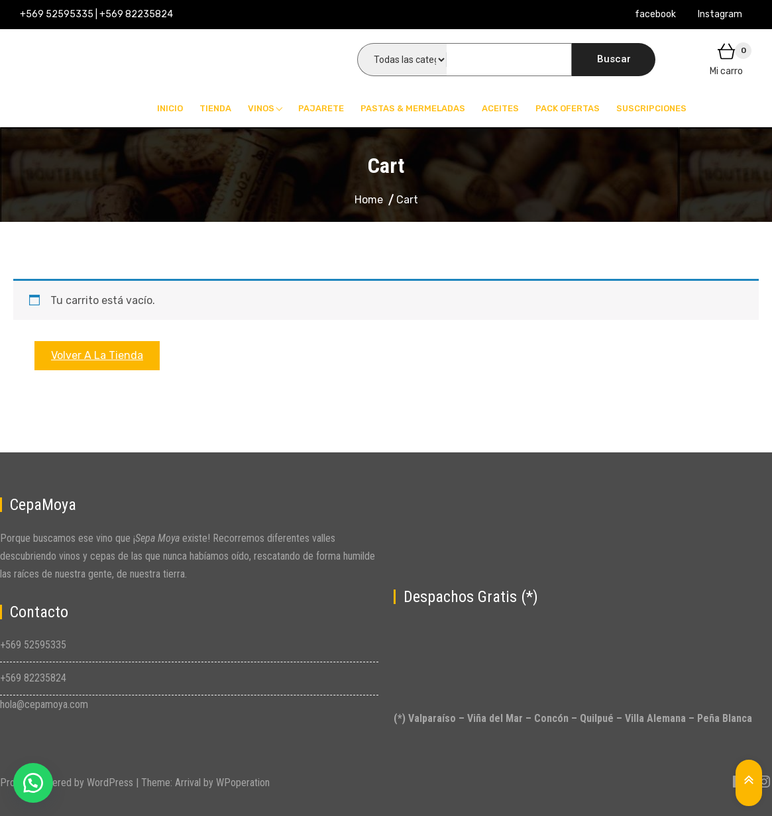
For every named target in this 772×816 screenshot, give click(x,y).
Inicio (170, 108)
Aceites (500, 108)
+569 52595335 (33, 644)
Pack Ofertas (567, 108)
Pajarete (321, 108)
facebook (655, 14)
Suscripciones (651, 108)
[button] (33, 783)
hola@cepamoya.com (44, 704)
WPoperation (243, 782)
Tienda (215, 108)
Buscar (614, 59)
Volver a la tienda (97, 355)
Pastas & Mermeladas (412, 108)
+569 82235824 (33, 678)
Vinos (261, 108)
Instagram (720, 14)
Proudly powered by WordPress (68, 782)
